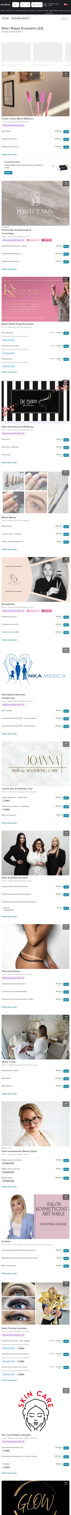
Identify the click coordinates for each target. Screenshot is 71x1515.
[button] (15, 4)
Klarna (46, 240)
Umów (66, 132)
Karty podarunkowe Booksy (13, 125)
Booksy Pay (33, 240)
